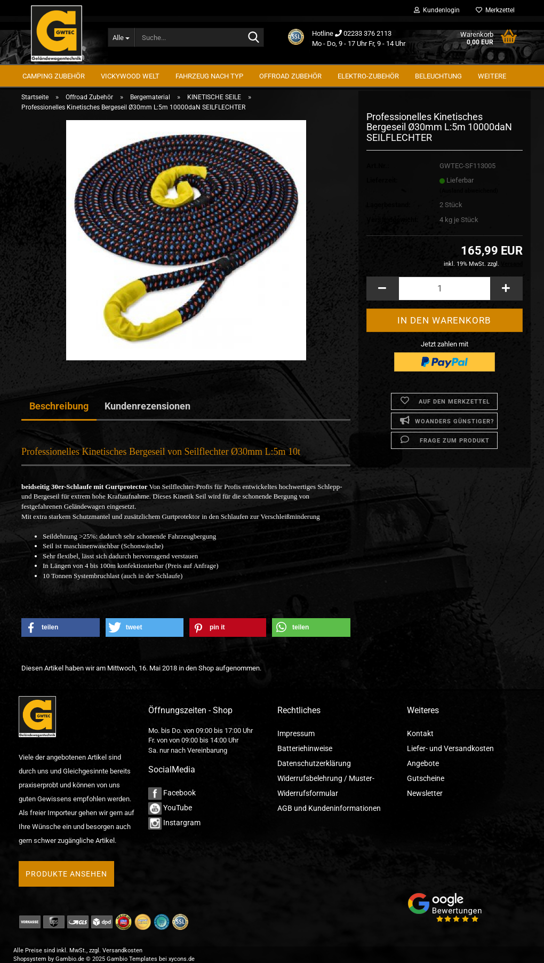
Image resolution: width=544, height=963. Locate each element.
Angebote (423, 763)
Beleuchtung (438, 76)
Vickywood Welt (130, 76)
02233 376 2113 (367, 33)
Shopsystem (29, 959)
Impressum (296, 733)
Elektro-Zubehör (368, 76)
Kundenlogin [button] (437, 10)
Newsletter (425, 793)
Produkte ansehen (66, 874)
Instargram (174, 822)
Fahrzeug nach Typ (209, 76)
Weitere (492, 76)
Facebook (172, 792)
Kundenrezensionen (147, 406)
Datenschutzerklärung (314, 763)
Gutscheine (425, 778)
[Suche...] (121, 37)
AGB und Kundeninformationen (329, 808)
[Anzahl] (444, 295)
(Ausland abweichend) (468, 197)
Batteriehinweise (304, 748)
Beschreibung (59, 406)
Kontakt (420, 733)
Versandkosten (122, 950)
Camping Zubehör (53, 76)
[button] (382, 295)
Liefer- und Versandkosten (450, 748)
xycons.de (182, 959)
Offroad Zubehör (290, 76)
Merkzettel (495, 10)
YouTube (170, 807)
